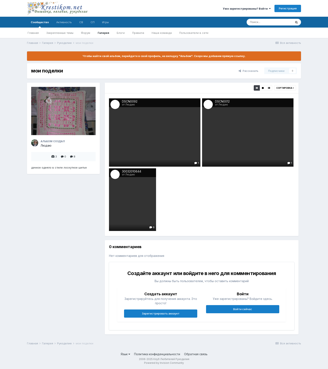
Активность (64, 22)
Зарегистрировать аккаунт (160, 313)
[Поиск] (269, 22)
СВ (81, 22)
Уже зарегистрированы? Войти (247, 8)
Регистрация (288, 8)
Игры (105, 22)
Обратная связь (196, 354)
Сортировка (285, 88)
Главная (33, 32)
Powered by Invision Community (164, 362)
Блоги (121, 32)
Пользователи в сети (193, 32)
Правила (138, 32)
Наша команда (162, 32)
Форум (85, 32)
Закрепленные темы (59, 32)
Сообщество (40, 24)
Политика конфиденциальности (157, 354)
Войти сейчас (242, 309)
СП (93, 22)
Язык (125, 354)
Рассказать (248, 70)
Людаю (46, 145)
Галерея (103, 32)
